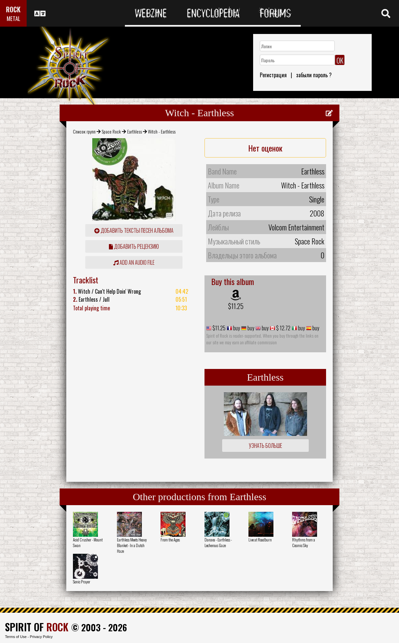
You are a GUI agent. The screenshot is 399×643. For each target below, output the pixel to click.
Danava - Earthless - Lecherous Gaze (218, 542)
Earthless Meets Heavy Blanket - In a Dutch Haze (132, 545)
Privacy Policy (41, 637)
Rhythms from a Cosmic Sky (303, 542)
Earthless (134, 131)
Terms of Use (16, 637)
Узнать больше (265, 446)
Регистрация (273, 75)
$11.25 (235, 306)
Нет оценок (265, 148)
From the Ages (170, 539)
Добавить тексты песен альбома (134, 230)
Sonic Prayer (81, 581)
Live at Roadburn (260, 539)
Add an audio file (134, 262)
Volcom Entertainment (296, 227)
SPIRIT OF (36, 626)
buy (236, 328)
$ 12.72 (282, 328)
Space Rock (111, 131)
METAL (13, 18)
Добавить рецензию (134, 246)
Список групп (84, 131)
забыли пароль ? (314, 75)
